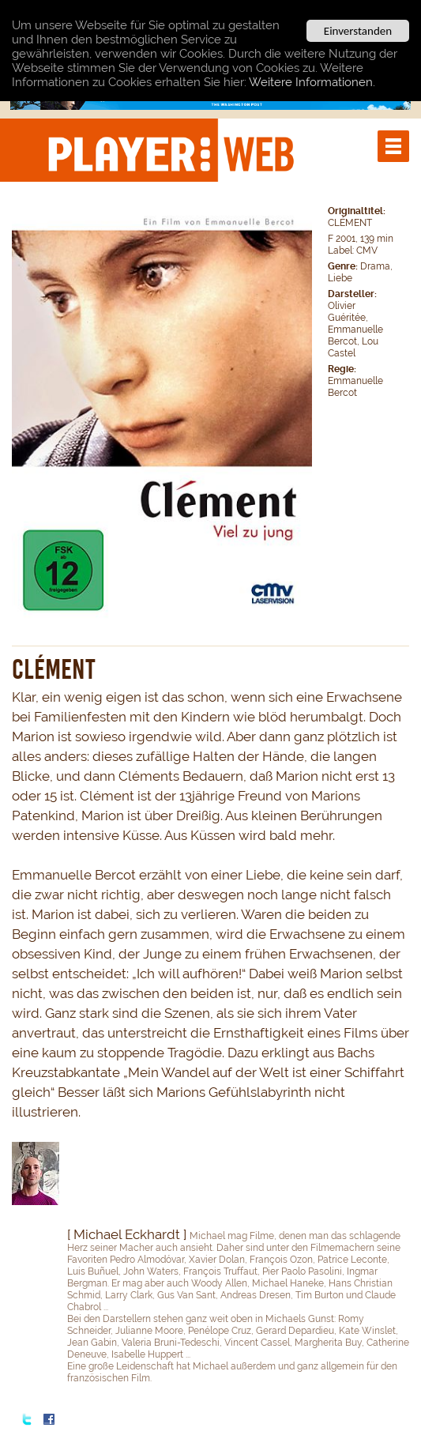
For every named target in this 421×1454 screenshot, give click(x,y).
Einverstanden (358, 31)
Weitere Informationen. (312, 81)
